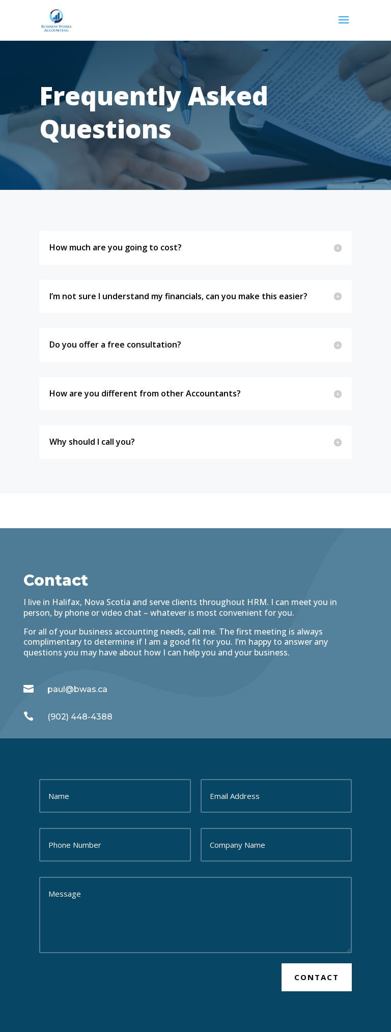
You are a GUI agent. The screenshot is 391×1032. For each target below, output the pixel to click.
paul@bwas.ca (77, 689)
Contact (316, 977)
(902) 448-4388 (80, 717)
